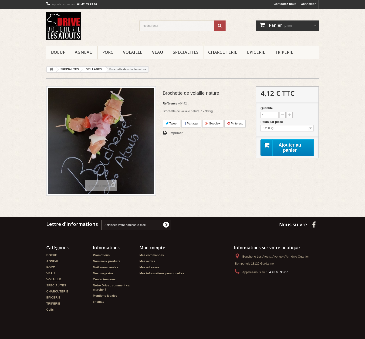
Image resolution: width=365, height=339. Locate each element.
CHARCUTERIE (222, 52)
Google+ (212, 123)
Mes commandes (151, 255)
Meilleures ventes (105, 267)
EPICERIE (256, 52)
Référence (170, 103)
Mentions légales (105, 295)
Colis (50, 309)
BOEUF (58, 52)
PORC (107, 52)
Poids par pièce (272, 122)
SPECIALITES (186, 52)
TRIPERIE (284, 52)
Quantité (266, 108)
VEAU (157, 52)
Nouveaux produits (106, 261)
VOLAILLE (132, 52)
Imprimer (176, 133)
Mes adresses (149, 267)
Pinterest (235, 123)
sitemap (98, 301)
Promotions (101, 255)
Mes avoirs (147, 261)
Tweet (171, 123)
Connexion (308, 4)
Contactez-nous (285, 4)
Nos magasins (103, 273)
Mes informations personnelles (161, 273)
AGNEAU (84, 52)
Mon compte (152, 247)
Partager (191, 123)
